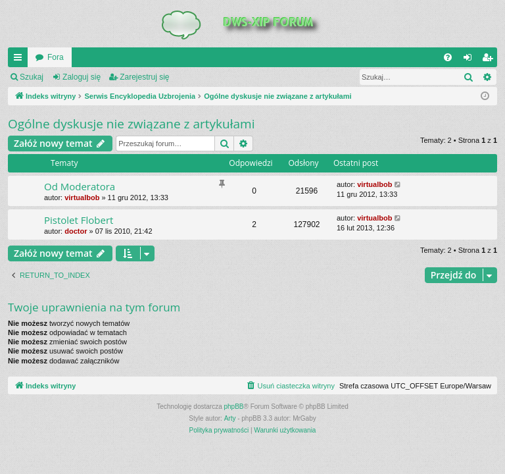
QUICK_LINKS (20, 60)
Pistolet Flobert (78, 219)
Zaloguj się (81, 77)
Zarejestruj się (144, 77)
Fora (55, 57)
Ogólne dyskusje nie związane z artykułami (131, 123)
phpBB (234, 406)
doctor (75, 231)
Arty (230, 418)
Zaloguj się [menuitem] (470, 60)
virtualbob (81, 197)
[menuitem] (448, 57)
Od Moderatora (79, 186)
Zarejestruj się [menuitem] (490, 60)
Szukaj (31, 77)
